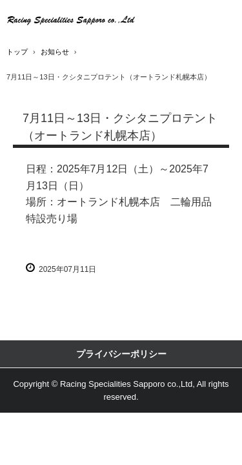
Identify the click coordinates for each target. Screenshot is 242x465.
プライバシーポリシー (121, 354)
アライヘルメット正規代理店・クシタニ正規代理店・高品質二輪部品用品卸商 (71, 20)
